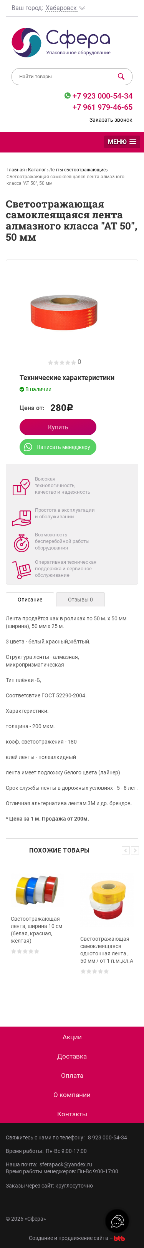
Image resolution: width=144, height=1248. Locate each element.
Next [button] (135, 850)
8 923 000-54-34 (107, 1137)
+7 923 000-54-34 (101, 96)
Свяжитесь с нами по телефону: (47, 1137)
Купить (58, 427)
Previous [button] (126, 850)
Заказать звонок (110, 120)
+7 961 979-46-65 (102, 107)
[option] (37, 934)
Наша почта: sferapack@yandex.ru (49, 1164)
